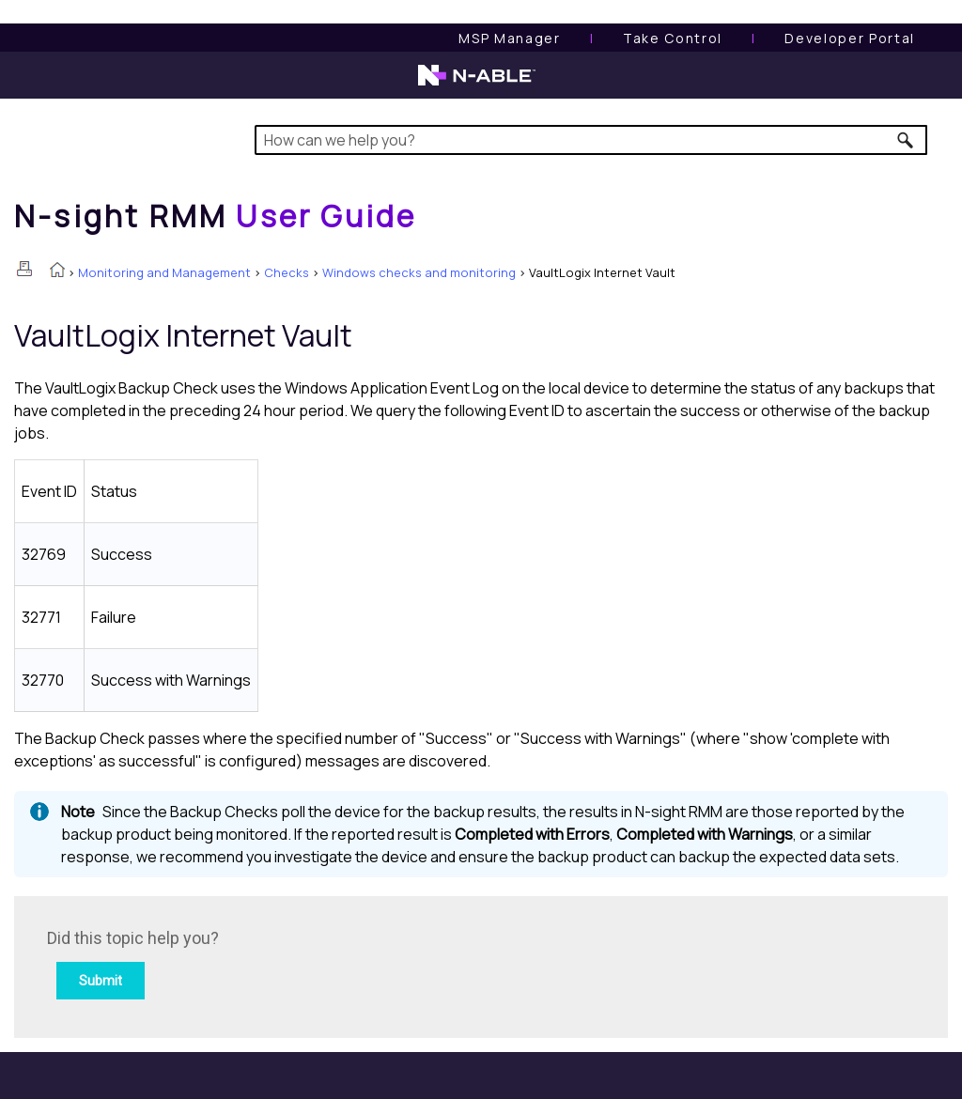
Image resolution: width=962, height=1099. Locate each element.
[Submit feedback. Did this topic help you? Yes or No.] (300, 964)
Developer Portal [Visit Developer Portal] (849, 38)
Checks (286, 272)
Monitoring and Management (164, 272)
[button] (906, 140)
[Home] (215, 216)
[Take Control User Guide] (672, 38)
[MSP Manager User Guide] (509, 38)
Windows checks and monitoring (419, 272)
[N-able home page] (476, 83)
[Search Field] (591, 140)
